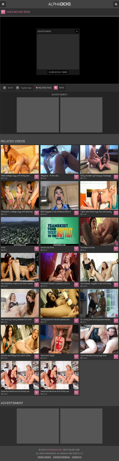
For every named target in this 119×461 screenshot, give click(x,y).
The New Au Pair (88, 247)
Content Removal (61, 457)
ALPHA (59, 4)
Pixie (3, 247)
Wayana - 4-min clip (49, 175)
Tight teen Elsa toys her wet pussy (96, 211)
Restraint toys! (47, 355)
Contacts (76, 457)
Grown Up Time (47, 247)
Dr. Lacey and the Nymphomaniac (95, 319)
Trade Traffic (44, 457)
